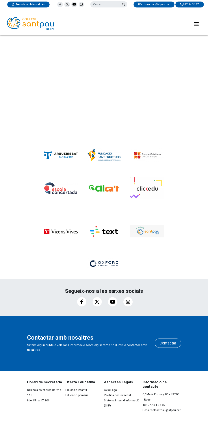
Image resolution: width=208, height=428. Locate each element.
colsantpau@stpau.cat (166, 410)
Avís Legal (110, 390)
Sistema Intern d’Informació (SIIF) (121, 403)
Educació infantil (76, 390)
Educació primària (76, 395)
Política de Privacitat (117, 395)
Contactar (168, 343)
